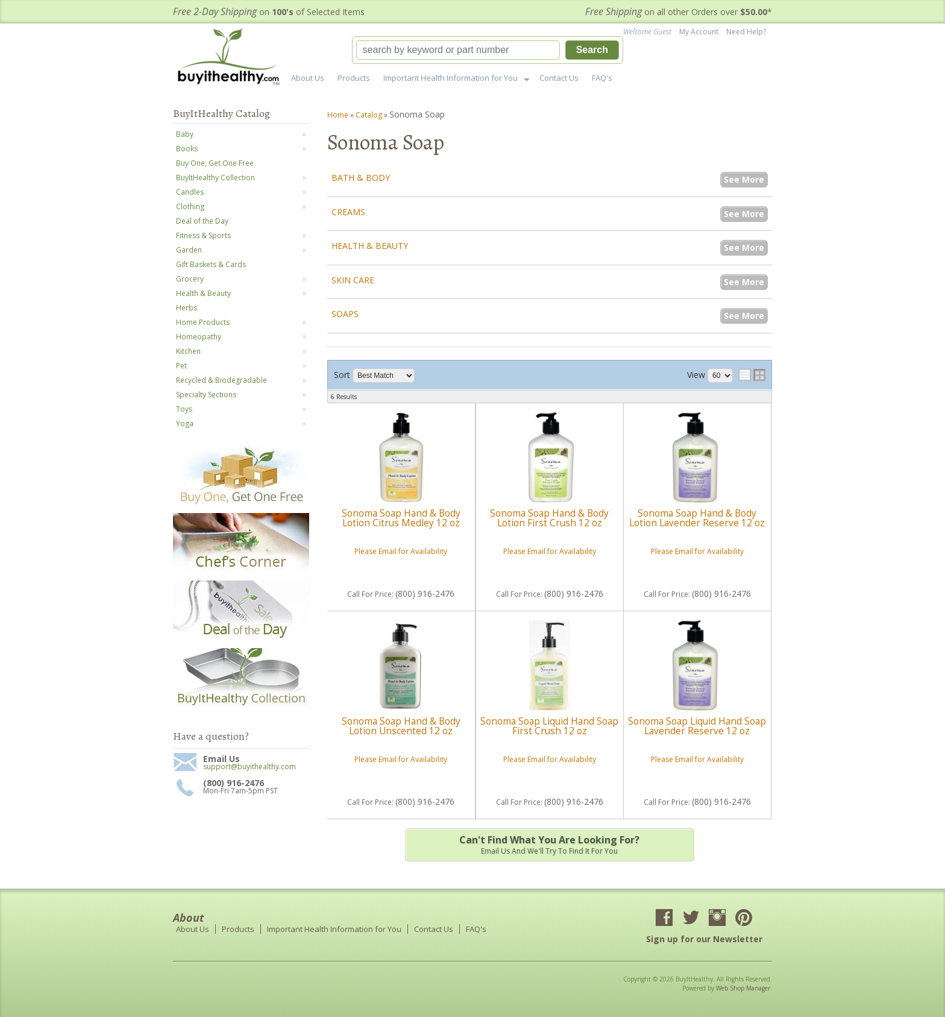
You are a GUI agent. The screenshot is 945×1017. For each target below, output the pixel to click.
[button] (487, 50)
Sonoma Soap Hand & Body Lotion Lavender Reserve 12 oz (697, 518)
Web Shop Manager (743, 988)
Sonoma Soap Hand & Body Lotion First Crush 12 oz (549, 518)
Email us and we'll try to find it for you (550, 844)
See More (744, 179)
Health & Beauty (369, 245)
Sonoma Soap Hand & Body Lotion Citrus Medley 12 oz (401, 518)
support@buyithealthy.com (249, 766)
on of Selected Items (269, 11)
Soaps (345, 314)
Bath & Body (360, 177)
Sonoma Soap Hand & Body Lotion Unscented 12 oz (401, 726)
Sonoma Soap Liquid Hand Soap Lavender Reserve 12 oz (697, 726)
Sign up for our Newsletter (704, 939)
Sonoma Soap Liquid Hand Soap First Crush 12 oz (549, 726)
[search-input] (458, 50)
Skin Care (352, 280)
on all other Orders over (678, 11)
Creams (348, 212)
